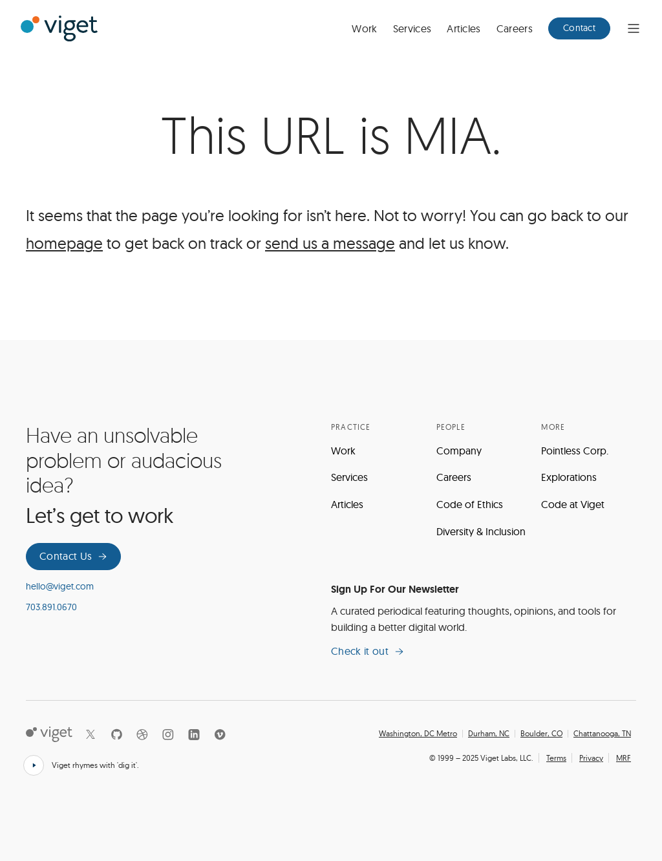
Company (459, 450)
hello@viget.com (60, 586)
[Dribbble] (142, 734)
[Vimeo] (220, 734)
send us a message (330, 243)
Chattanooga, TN (602, 734)
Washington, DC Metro (418, 734)
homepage (64, 243)
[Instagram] (168, 734)
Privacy (591, 758)
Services (412, 28)
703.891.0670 (51, 607)
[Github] (116, 734)
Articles (464, 28)
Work (364, 28)
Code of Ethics (469, 504)
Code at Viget (572, 504)
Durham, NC (488, 734)
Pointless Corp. (574, 450)
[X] (90, 734)
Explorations (569, 477)
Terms (556, 758)
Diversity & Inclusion (481, 531)
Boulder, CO (541, 734)
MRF (623, 758)
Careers (514, 28)
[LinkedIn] (194, 734)
